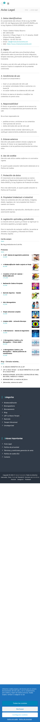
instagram (20, 479)
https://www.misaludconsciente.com (19, 44)
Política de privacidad (25, 719)
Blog (5, 412)
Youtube (13, 479)
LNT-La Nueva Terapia (11, 416)
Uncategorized (9, 426)
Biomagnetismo (9, 406)
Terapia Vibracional (10, 422)
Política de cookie (12, 719)
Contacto (7, 457)
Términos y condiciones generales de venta (18, 450)
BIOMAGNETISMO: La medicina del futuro (15, 379)
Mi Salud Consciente (20, 475)
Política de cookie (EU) (11, 454)
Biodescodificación (10, 403)
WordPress (36, 477)
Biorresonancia (9, 409)
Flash (13, 477)
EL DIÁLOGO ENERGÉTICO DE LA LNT (14, 367)
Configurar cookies (20, 715)
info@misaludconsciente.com (18, 42)
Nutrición (7, 419)
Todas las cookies (20, 703)
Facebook (28, 479)
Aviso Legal (8, 444)
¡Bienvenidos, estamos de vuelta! (12, 382)
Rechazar (20, 709)
